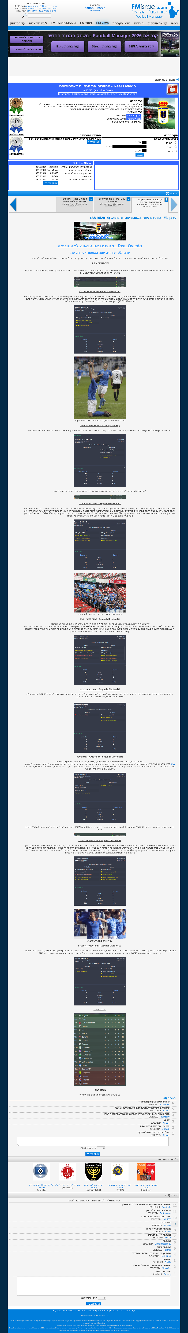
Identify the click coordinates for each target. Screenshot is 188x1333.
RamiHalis (166, 1207)
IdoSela (122, 94)
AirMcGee (166, 1268)
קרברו (169, 147)
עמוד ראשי (153, 8)
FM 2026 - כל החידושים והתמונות (26, 39)
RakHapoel (166, 1256)
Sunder (167, 1231)
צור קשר (92, 1310)
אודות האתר (102, 1310)
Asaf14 (166, 1123)
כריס (170, 151)
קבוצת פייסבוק (157, 23)
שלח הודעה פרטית (120, 122)
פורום (112, 1310)
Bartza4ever (165, 1213)
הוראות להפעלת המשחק (27, 49)
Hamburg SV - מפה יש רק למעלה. (41, 1186)
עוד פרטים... (135, 122)
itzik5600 (165, 1117)
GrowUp (166, 1129)
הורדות (139, 23)
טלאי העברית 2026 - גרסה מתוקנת (41, 6)
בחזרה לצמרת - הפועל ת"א (67, 1185)
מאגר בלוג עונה (165, 79)
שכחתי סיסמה (95, 11)
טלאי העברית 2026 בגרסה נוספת (41, 8)
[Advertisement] (94, 67)
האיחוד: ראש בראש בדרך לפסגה (145, 1186)
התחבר (89, 7)
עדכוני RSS (68, 1310)
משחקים (57, 1310)
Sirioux (166, 1135)
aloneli (168, 1250)
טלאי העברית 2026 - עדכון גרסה (41, 11)
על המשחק (17, 23)
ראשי (174, 23)
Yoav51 (166, 1110)
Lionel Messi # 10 (163, 1244)
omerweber (164, 1104)
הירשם (101, 7)
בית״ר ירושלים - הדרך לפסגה (94, 1186)
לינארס (169, 143)
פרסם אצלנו (80, 1310)
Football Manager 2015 (99, 94)
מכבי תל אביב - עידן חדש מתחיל (119, 1186)
